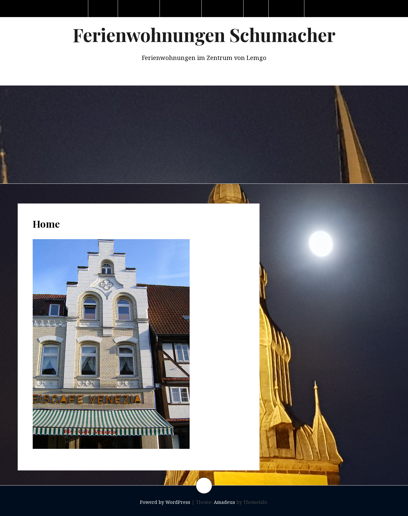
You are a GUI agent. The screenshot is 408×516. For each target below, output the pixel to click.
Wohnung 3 (223, 8)
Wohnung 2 (181, 8)
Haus (257, 8)
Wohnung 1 (139, 8)
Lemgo (103, 8)
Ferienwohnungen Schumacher (204, 34)
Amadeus (224, 502)
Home (75, 8)
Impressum (326, 8)
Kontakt (287, 8)
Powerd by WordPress (165, 502)
